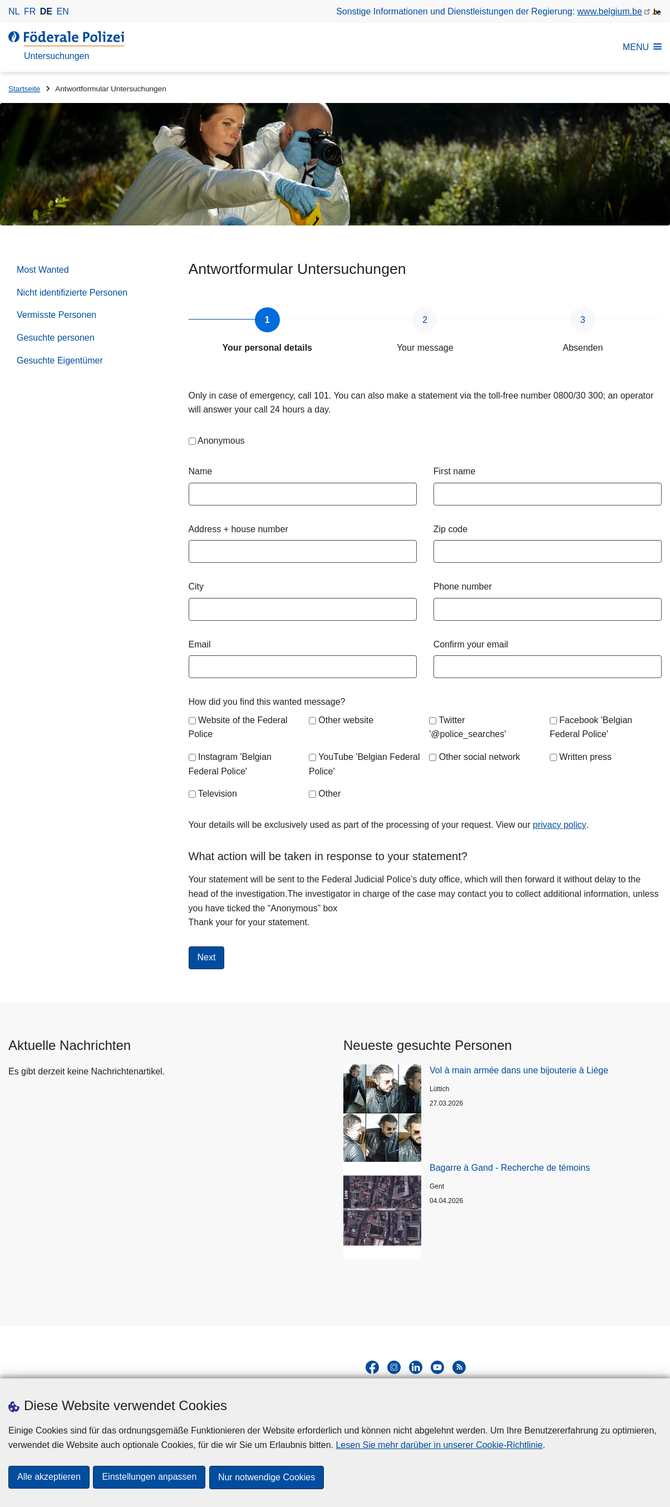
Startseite (24, 89)
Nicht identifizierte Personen (72, 292)
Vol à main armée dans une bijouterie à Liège (519, 1070)
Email (200, 644)
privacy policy (560, 824)
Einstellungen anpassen (150, 1478)
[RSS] (459, 1367)
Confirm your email (470, 644)
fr (30, 11)
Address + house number (238, 529)
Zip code (450, 529)
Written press (585, 757)
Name (201, 471)
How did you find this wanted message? (267, 701)
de (46, 11)
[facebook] (372, 1367)
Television (217, 793)
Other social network (479, 757)
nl (13, 11)
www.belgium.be (609, 11)
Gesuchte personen (56, 337)
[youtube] (437, 1367)
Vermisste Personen (56, 315)
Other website (345, 720)
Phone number (462, 586)
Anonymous (221, 440)
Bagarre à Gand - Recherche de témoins (510, 1167)
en (63, 11)
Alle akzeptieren (49, 1478)
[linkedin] (415, 1367)
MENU (642, 47)
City (196, 586)
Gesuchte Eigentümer (60, 360)
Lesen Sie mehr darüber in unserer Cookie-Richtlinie (439, 1445)
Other (329, 793)
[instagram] (394, 1367)
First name (454, 471)
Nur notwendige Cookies (268, 1478)
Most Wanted (43, 269)
